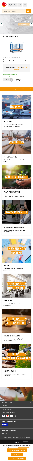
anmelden (17, 67)
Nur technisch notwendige (17, 450)
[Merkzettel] (15, 5)
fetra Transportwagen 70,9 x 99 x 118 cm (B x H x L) (16, 60)
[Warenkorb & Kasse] (20, 5)
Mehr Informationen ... (23, 447)
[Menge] (6, 79)
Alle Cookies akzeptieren (17, 458)
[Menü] (25, 5)
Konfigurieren (17, 454)
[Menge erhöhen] (8, 79)
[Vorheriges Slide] (1, 24)
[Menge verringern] (4, 79)
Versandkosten (26, 437)
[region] (16, 59)
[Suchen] (28, 11)
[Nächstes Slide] (31, 24)
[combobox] (14, 11)
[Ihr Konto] (10, 5)
